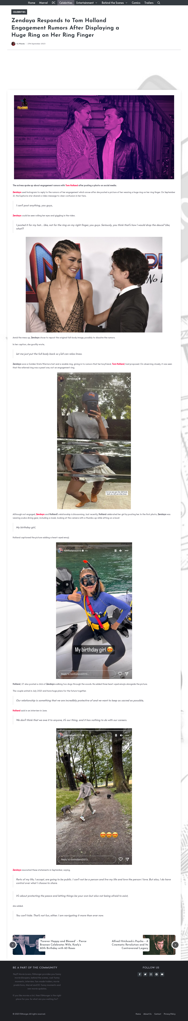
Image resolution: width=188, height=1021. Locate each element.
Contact (157, 1014)
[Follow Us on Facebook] (140, 974)
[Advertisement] (94, 70)
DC (53, 3)
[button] (158, 2)
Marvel (43, 3)
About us (147, 1014)
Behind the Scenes (116, 2)
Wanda (22, 43)
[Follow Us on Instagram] (151, 974)
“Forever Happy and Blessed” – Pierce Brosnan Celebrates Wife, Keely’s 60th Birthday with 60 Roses (63, 945)
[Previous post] (13, 945)
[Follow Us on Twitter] (145, 974)
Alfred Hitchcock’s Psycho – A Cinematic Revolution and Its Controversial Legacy (130, 945)
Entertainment (88, 2)
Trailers (148, 3)
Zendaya (17, 192)
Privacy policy (169, 1014)
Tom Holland (71, 185)
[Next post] (175, 945)
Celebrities (65, 3)
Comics (136, 3)
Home (31, 3)
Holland (16, 710)
